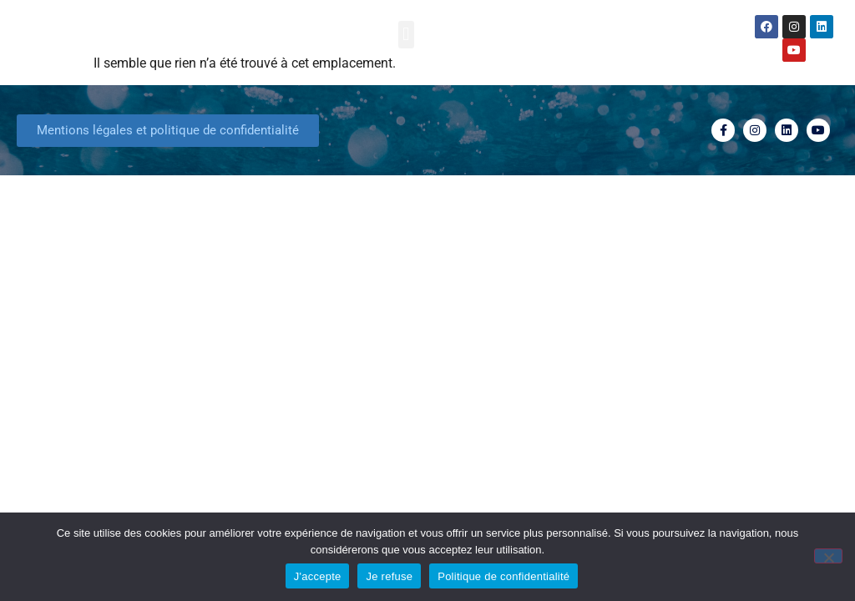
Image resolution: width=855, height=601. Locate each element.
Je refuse (389, 576)
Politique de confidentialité (503, 576)
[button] (406, 34)
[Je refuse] (828, 555)
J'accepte (317, 576)
